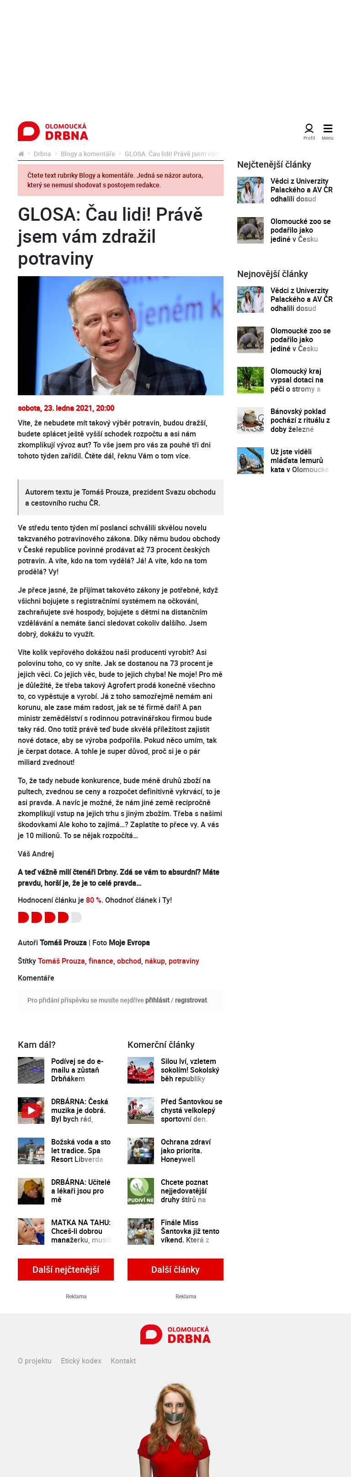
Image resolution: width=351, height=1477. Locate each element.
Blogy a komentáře (88, 153)
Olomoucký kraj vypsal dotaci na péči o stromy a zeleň (297, 384)
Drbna (42, 153)
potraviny (184, 961)
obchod (129, 961)
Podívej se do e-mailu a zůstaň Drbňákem (77, 1070)
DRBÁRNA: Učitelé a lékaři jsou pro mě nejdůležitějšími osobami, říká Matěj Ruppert (81, 1204)
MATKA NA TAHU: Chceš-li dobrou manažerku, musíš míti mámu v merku (81, 1240)
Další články (175, 1269)
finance (101, 961)
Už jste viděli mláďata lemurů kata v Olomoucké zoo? (300, 465)
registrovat (191, 1000)
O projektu (35, 1361)
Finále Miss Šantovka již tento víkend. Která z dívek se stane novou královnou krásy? (190, 1244)
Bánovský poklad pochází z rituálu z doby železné (300, 420)
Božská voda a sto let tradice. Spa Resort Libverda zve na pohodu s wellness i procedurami (81, 1164)
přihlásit (157, 1000)
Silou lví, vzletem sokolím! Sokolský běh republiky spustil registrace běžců (190, 1079)
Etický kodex (81, 1361)
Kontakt (123, 1361)
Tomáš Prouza (61, 961)
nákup (155, 961)
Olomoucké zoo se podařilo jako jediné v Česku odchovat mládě (301, 234)
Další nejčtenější (65, 1269)
